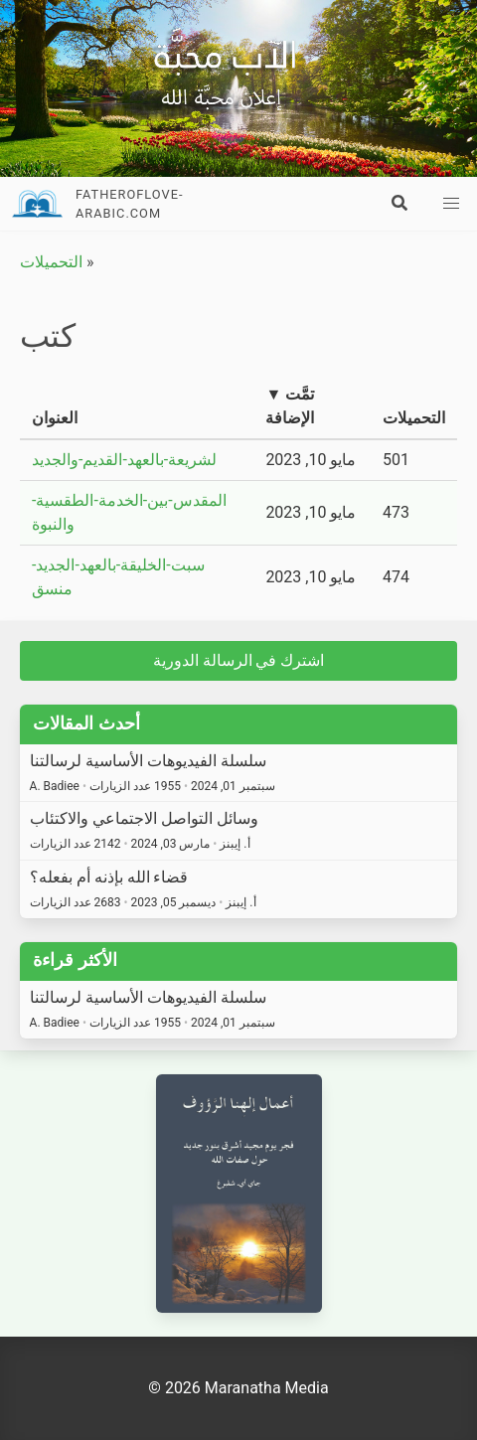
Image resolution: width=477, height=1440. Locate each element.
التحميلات (51, 261)
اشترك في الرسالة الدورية (239, 660)
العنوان (55, 417)
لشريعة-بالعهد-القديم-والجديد (124, 459)
